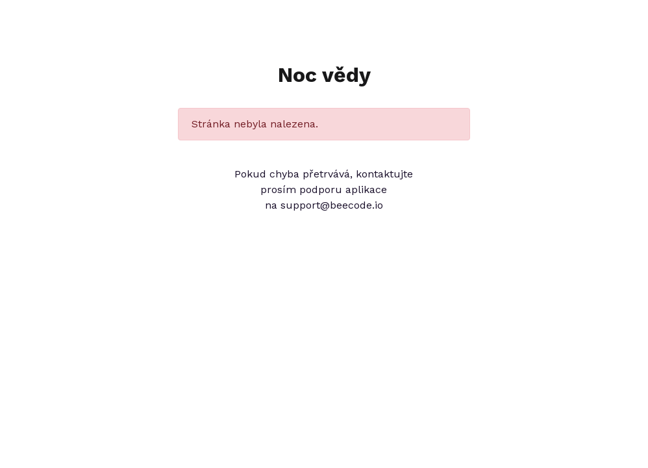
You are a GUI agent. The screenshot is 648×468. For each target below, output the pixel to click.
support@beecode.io (331, 205)
